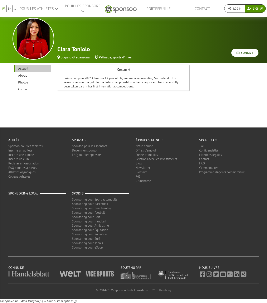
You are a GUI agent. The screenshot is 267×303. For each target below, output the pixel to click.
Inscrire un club (18, 159)
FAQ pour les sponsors (86, 155)
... (15, 8)
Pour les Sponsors (83, 8)
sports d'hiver (122, 57)
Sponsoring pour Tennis (87, 243)
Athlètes (15, 140)
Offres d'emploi (146, 150)
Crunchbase (143, 181)
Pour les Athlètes (39, 8)
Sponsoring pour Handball (89, 221)
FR (3, 8)
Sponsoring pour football (88, 213)
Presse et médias (147, 155)
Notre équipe (144, 146)
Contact (202, 8)
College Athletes (19, 176)
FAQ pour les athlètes (22, 168)
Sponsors (80, 140)
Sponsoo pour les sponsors (89, 146)
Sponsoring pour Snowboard (90, 234)
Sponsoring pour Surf (86, 239)
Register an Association (23, 163)
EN (9, 8)
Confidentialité (209, 150)
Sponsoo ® (208, 140)
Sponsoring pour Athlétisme (90, 225)
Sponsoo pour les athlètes (25, 146)
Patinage (105, 57)
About (22, 75)
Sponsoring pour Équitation (90, 230)
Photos (23, 82)
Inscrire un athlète (20, 150)
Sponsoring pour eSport (87, 247)
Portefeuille (158, 8)
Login (234, 8)
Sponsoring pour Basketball (90, 204)
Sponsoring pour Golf (86, 217)
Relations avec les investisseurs (156, 159)
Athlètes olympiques (21, 172)
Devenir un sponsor (85, 150)
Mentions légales (210, 155)
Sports (78, 193)
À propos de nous (150, 140)
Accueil (23, 68)
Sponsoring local (23, 193)
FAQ (202, 163)
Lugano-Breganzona (75, 57)
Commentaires (208, 168)
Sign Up (255, 8)
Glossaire (141, 172)
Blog (139, 163)
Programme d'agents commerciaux (222, 172)
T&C (202, 146)
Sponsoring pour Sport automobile (94, 199)
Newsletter (143, 168)
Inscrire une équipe (21, 155)
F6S (138, 176)
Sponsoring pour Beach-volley (92, 208)
